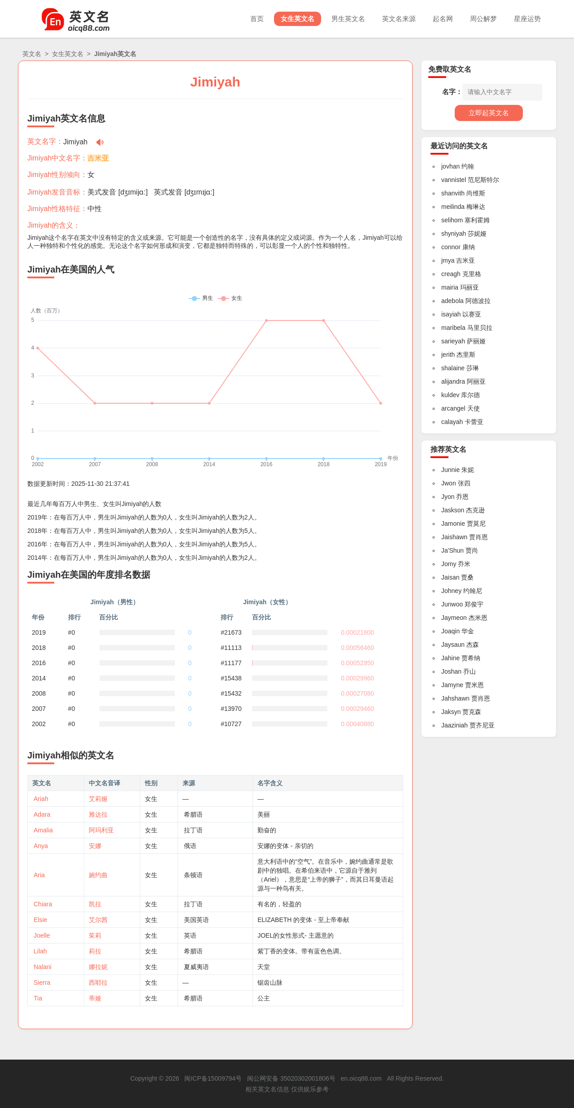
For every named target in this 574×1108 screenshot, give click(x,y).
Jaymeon (454, 617)
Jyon (448, 496)
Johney (451, 590)
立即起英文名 (489, 113)
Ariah (41, 798)
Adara (42, 814)
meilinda (453, 206)
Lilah (40, 951)
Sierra (42, 982)
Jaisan (450, 577)
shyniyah (453, 233)
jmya (448, 260)
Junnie (450, 469)
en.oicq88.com (361, 1078)
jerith (448, 354)
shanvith (453, 193)
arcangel (453, 408)
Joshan (451, 671)
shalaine (453, 368)
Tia (38, 998)
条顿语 (193, 875)
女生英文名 (297, 18)
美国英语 (196, 919)
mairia (449, 287)
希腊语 (193, 814)
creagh (451, 273)
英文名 (31, 53)
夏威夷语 (196, 966)
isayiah (451, 314)
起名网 (443, 18)
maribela (453, 327)
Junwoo (452, 604)
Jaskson (452, 510)
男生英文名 (348, 18)
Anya (41, 845)
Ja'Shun (452, 550)
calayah (452, 421)
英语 (190, 935)
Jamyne (452, 684)
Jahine (450, 658)
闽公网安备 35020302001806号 (291, 1078)
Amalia (43, 830)
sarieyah (453, 341)
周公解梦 (483, 18)
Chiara (43, 904)
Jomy (448, 563)
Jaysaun (453, 644)
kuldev (450, 394)
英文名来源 (399, 18)
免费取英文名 (449, 69)
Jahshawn (455, 698)
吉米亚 (98, 158)
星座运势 (527, 18)
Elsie (40, 919)
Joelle (42, 935)
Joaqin (450, 631)
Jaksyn (451, 711)
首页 (257, 18)
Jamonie (453, 523)
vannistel (453, 179)
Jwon (448, 483)
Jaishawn (454, 537)
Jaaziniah (454, 725)
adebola (452, 300)
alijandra (453, 381)
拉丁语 (193, 830)
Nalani (43, 966)
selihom (452, 220)
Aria (39, 875)
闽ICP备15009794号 (213, 1078)
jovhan (450, 166)
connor (451, 247)
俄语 (190, 845)
